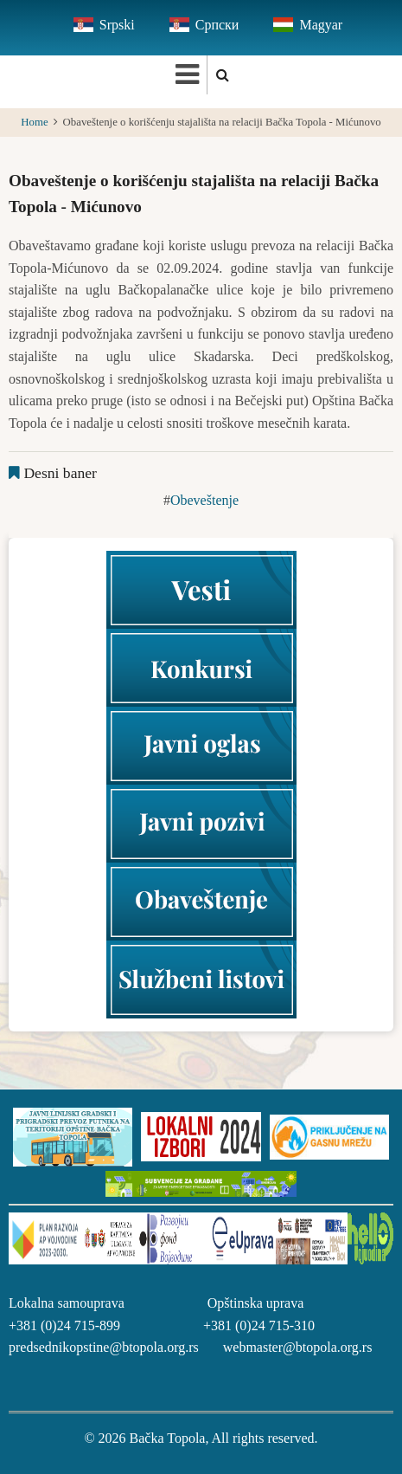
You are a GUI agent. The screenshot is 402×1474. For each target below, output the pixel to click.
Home (34, 122)
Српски (217, 24)
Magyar (320, 24)
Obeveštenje (204, 500)
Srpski (117, 24)
